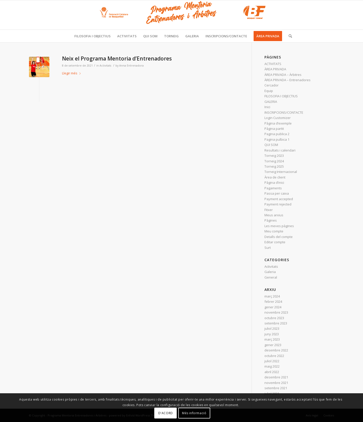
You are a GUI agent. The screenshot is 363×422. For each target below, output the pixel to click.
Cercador (271, 85)
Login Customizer (277, 117)
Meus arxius (273, 215)
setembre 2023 (275, 323)
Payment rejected (277, 204)
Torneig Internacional (280, 171)
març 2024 (272, 296)
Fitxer (268, 209)
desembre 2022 (276, 350)
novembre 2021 (276, 382)
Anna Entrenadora (131, 65)
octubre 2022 (274, 355)
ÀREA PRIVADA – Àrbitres (282, 74)
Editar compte (274, 242)
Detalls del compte (278, 236)
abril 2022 (271, 372)
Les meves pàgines (279, 226)
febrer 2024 (273, 301)
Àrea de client (274, 177)
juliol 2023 (271, 328)
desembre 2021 (276, 377)
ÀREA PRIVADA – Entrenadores (287, 80)
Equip (268, 90)
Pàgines (270, 220)
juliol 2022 (271, 361)
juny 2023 (271, 334)
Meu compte (273, 231)
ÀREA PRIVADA (275, 69)
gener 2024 (272, 307)
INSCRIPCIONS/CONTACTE (283, 112)
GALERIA (270, 101)
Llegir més (72, 73)
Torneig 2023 (274, 155)
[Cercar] (288, 36)
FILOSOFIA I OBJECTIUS (281, 96)
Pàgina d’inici (274, 182)
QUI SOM (271, 144)
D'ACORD (165, 413)
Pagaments (273, 188)
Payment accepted (278, 199)
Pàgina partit (274, 128)
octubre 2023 (274, 318)
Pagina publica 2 (276, 134)
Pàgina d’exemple (278, 123)
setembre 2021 (275, 388)
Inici (267, 107)
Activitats (105, 65)
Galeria (270, 271)
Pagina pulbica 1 (276, 139)
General (270, 277)
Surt (267, 247)
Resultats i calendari (279, 150)
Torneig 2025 (274, 166)
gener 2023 (272, 345)
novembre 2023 (276, 312)
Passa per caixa (276, 193)
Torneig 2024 (274, 161)
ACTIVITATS (272, 64)
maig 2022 (272, 366)
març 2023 (272, 339)
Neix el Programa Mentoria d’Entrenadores (117, 58)
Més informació (194, 413)
